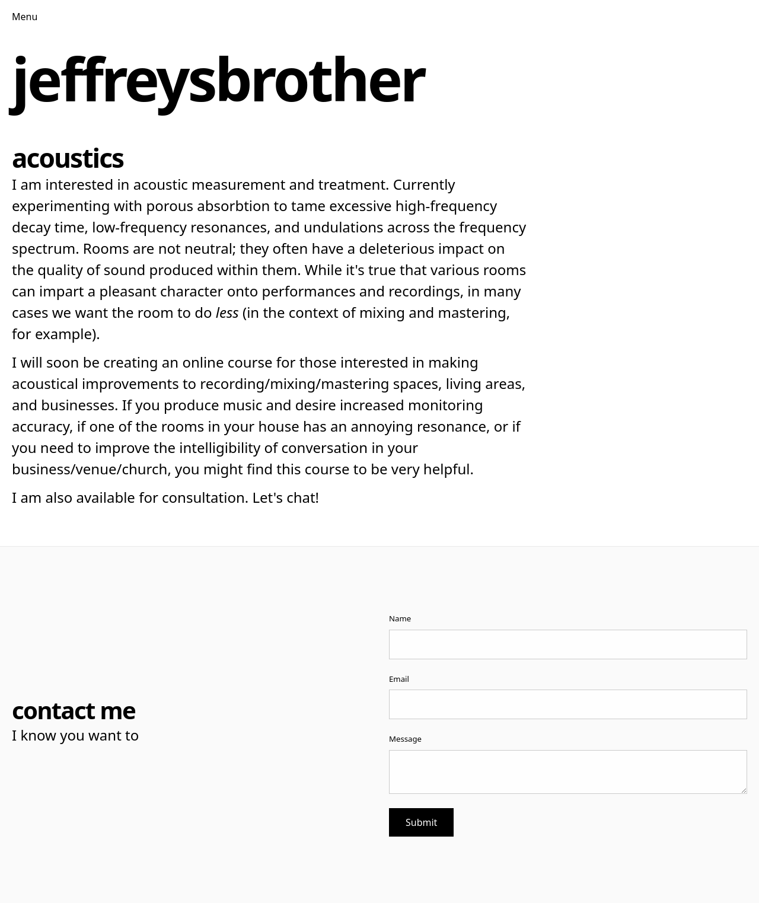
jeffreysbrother (218, 78)
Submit (421, 822)
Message (405, 738)
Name (400, 618)
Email (399, 679)
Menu (24, 16)
